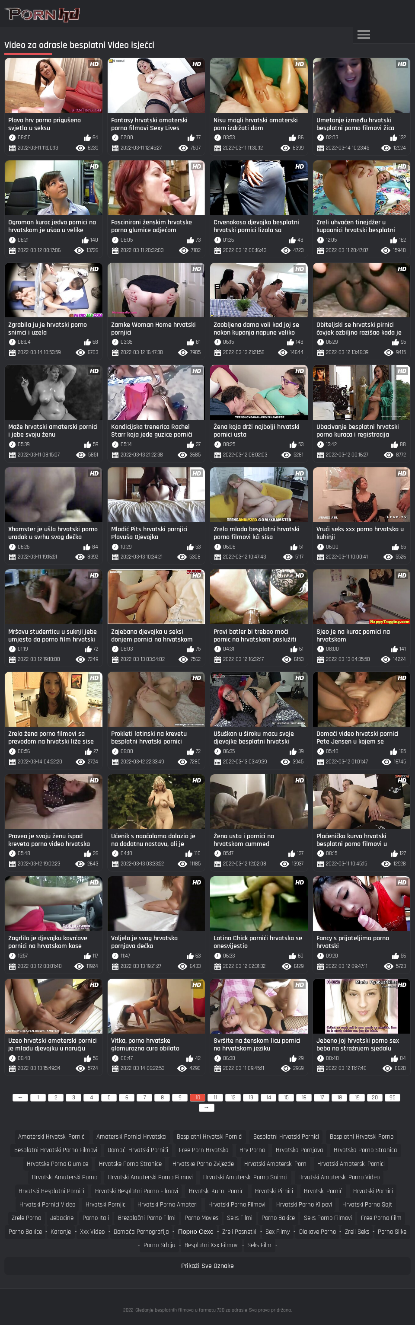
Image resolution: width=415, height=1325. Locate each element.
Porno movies (201, 1218)
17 (322, 1098)
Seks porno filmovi (328, 1218)
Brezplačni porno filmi (147, 1218)
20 (375, 1098)
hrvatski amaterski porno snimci (245, 1177)
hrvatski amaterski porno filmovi (150, 1177)
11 (215, 1098)
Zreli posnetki (239, 1232)
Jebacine (61, 1218)
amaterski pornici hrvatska (131, 1137)
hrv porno (252, 1150)
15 (286, 1098)
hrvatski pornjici (106, 1204)
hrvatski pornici (373, 1191)
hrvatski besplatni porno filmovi (136, 1191)
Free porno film (381, 1218)
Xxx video (92, 1232)
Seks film (259, 1245)
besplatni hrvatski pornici (286, 1137)
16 (304, 1098)
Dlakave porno (317, 1232)
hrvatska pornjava (299, 1150)
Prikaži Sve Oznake (207, 1266)
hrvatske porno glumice (57, 1164)
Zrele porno (26, 1218)
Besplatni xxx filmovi (212, 1245)
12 (233, 1098)
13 (251, 1098)
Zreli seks (357, 1232)
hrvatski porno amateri (167, 1204)
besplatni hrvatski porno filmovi (55, 1150)
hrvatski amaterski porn (275, 1164)
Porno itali (96, 1218)
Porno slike (392, 1232)
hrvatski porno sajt (367, 1204)
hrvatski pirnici (274, 1191)
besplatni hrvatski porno (361, 1137)
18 (339, 1098)
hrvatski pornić (323, 1191)
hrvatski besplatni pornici (51, 1191)
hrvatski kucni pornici (217, 1191)
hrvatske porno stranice (130, 1164)
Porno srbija (160, 1245)
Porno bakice (278, 1218)
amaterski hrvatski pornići (52, 1137)
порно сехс (196, 1232)
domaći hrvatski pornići (138, 1150)
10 (197, 1098)
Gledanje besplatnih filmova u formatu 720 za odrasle (191, 1310)
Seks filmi (239, 1218)
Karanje (61, 1232)
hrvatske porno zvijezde (203, 1164)
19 (357, 1098)
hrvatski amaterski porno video (339, 1177)
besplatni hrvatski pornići (210, 1137)
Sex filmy (277, 1232)
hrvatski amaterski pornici (351, 1164)
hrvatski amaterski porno (64, 1177)
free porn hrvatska (204, 1150)
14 (268, 1098)
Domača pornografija (141, 1232)
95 (392, 1098)
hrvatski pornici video (47, 1204)
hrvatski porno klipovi (304, 1204)
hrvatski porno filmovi (236, 1204)
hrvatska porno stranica (365, 1150)
